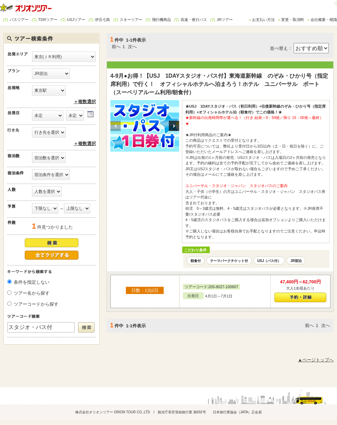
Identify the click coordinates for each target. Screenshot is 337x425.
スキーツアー (131, 20)
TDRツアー (47, 20)
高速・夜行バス (194, 20)
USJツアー (76, 20)
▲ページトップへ (316, 359)
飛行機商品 (161, 20)
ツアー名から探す (32, 293)
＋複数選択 (85, 101)
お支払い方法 (263, 20)
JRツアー (224, 20)
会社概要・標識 (324, 20)
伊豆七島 (102, 20)
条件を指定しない (32, 282)
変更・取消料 (292, 20)
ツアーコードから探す (36, 304)
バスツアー (19, 20)
